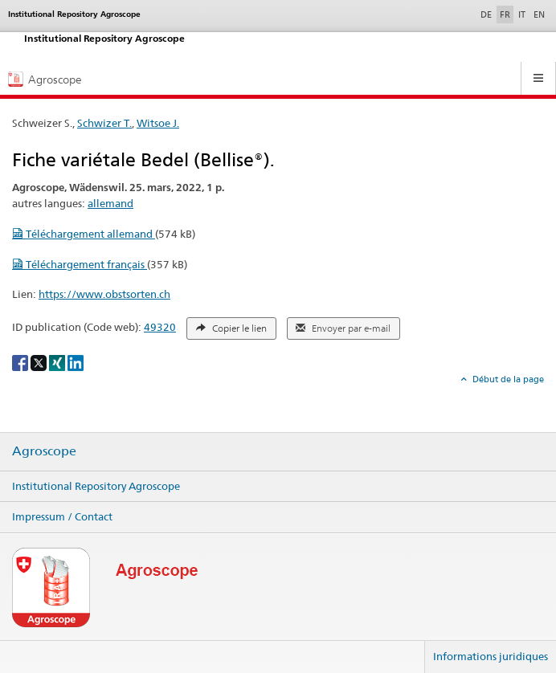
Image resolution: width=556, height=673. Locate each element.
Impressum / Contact (62, 516)
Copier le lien (231, 328)
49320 (160, 326)
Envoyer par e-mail (343, 328)
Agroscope (44, 451)
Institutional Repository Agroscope (96, 485)
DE (487, 13)
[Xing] (58, 362)
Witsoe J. (158, 122)
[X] (40, 362)
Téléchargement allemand (83, 233)
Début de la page (507, 379)
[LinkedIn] (75, 362)
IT (521, 14)
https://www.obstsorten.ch (104, 294)
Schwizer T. (104, 122)
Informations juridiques (490, 656)
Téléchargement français (79, 264)
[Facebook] (21, 362)
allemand (110, 203)
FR (505, 14)
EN (539, 14)
